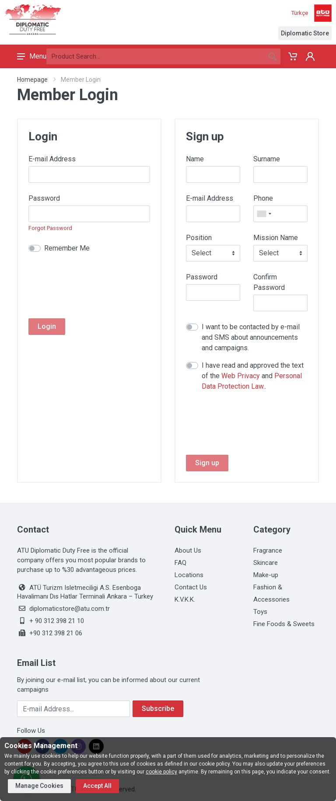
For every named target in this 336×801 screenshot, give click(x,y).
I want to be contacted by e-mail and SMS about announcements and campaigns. (251, 337)
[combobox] (264, 214)
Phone (263, 198)
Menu (31, 56)
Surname (266, 159)
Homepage (32, 79)
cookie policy (161, 772)
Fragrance (267, 550)
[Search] (155, 56)
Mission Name (275, 237)
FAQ (180, 563)
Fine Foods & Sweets (284, 624)
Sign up (207, 463)
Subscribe (158, 708)
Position (199, 237)
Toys (260, 612)
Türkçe (299, 13)
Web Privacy (240, 376)
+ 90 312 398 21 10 (56, 621)
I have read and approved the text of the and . (253, 375)
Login (47, 326)
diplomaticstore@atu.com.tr (69, 609)
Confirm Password (269, 282)
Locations (189, 575)
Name (195, 159)
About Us (188, 550)
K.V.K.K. (185, 599)
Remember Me (67, 248)
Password (44, 198)
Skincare (265, 563)
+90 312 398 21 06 (55, 633)
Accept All (97, 785)
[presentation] (94, 281)
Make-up (265, 575)
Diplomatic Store (305, 33)
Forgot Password (50, 228)
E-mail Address (52, 159)
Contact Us (191, 587)
